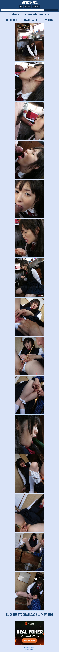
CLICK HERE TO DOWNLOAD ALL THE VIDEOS (29, 20)
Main (21, 6)
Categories (28, 6)
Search (50, 10)
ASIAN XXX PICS (29, 3)
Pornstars (36, 6)
